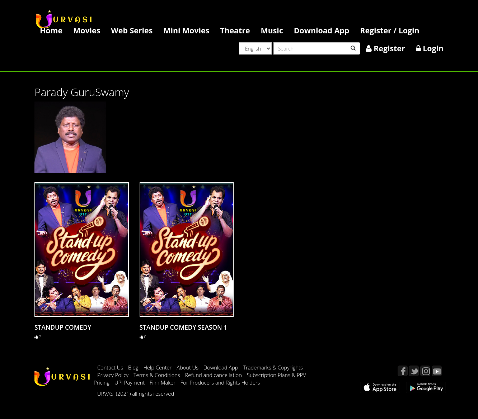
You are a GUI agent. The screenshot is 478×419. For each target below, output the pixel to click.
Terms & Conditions (157, 374)
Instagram (425, 371)
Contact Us (110, 367)
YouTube (437, 371)
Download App (322, 30)
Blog (133, 367)
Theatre (235, 30)
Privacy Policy (113, 374)
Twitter (414, 371)
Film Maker (163, 382)
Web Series (132, 30)
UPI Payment (130, 382)
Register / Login (389, 30)
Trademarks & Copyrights (273, 367)
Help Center (157, 367)
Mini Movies (186, 30)
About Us (188, 367)
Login (430, 48)
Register (385, 48)
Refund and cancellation (214, 374)
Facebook (403, 371)
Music (272, 30)
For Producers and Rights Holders (220, 382)
